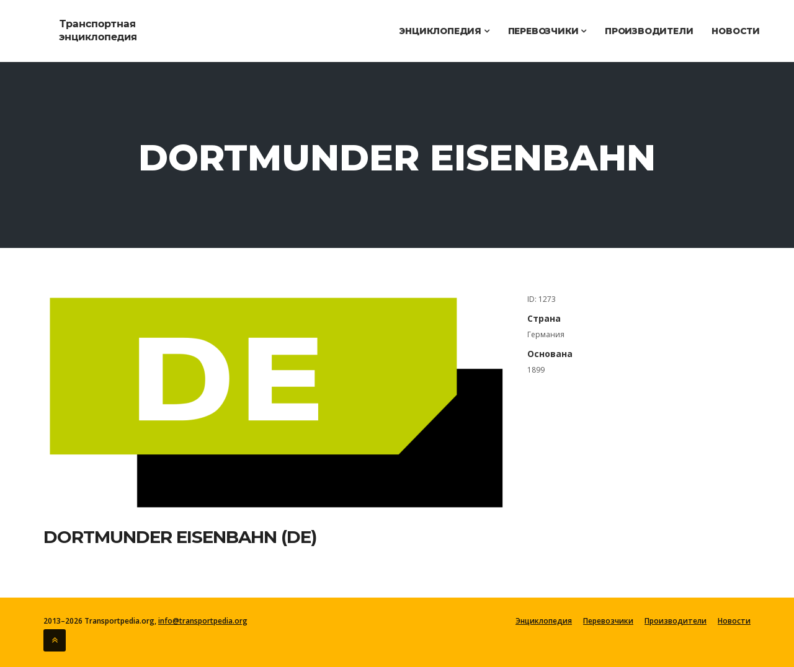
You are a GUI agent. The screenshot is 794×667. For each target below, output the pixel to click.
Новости (735, 31)
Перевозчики (547, 31)
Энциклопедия (444, 31)
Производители (649, 31)
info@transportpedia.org (203, 621)
